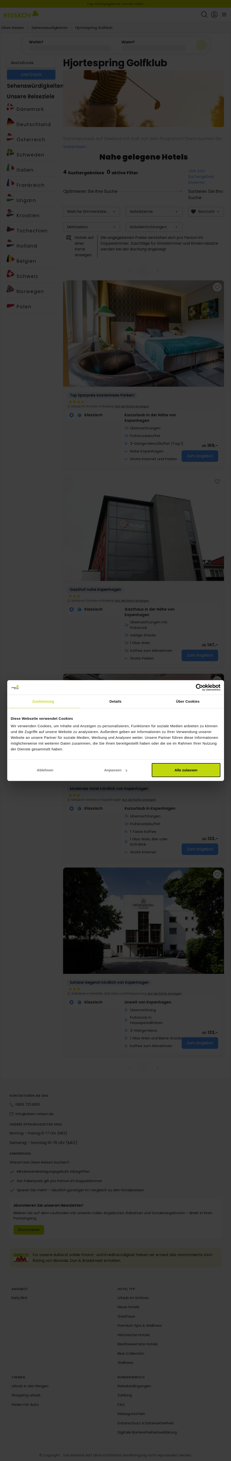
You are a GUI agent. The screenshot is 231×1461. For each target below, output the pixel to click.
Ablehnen (45, 770)
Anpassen (115, 770)
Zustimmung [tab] (43, 701)
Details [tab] (116, 701)
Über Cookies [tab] (188, 701)
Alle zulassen (185, 770)
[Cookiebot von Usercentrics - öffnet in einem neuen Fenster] (199, 687)
